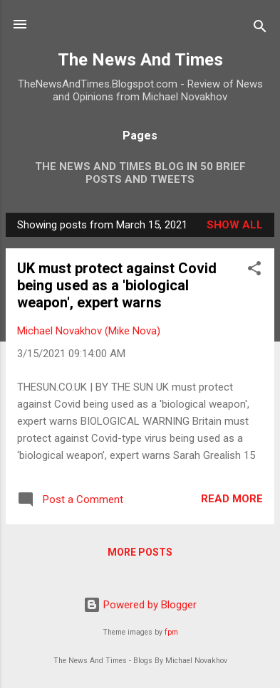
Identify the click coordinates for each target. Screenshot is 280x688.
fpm (171, 632)
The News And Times (140, 60)
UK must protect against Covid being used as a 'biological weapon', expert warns (117, 285)
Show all (235, 224)
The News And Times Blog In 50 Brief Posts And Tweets (140, 173)
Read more (232, 498)
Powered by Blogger (140, 604)
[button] (254, 271)
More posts (140, 552)
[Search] (260, 29)
